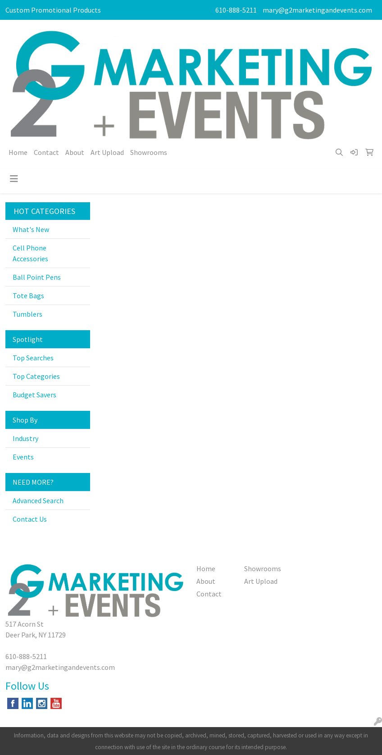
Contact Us (30, 518)
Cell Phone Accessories (30, 253)
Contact (46, 152)
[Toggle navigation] (14, 179)
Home (18, 152)
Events (23, 456)
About (74, 152)
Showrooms (148, 152)
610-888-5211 (236, 9)
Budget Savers (34, 394)
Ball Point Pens (37, 277)
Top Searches (33, 357)
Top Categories (36, 376)
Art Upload (107, 152)
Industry (25, 438)
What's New (31, 229)
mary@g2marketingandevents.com (317, 9)
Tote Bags (28, 295)
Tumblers (27, 313)
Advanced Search (38, 500)
